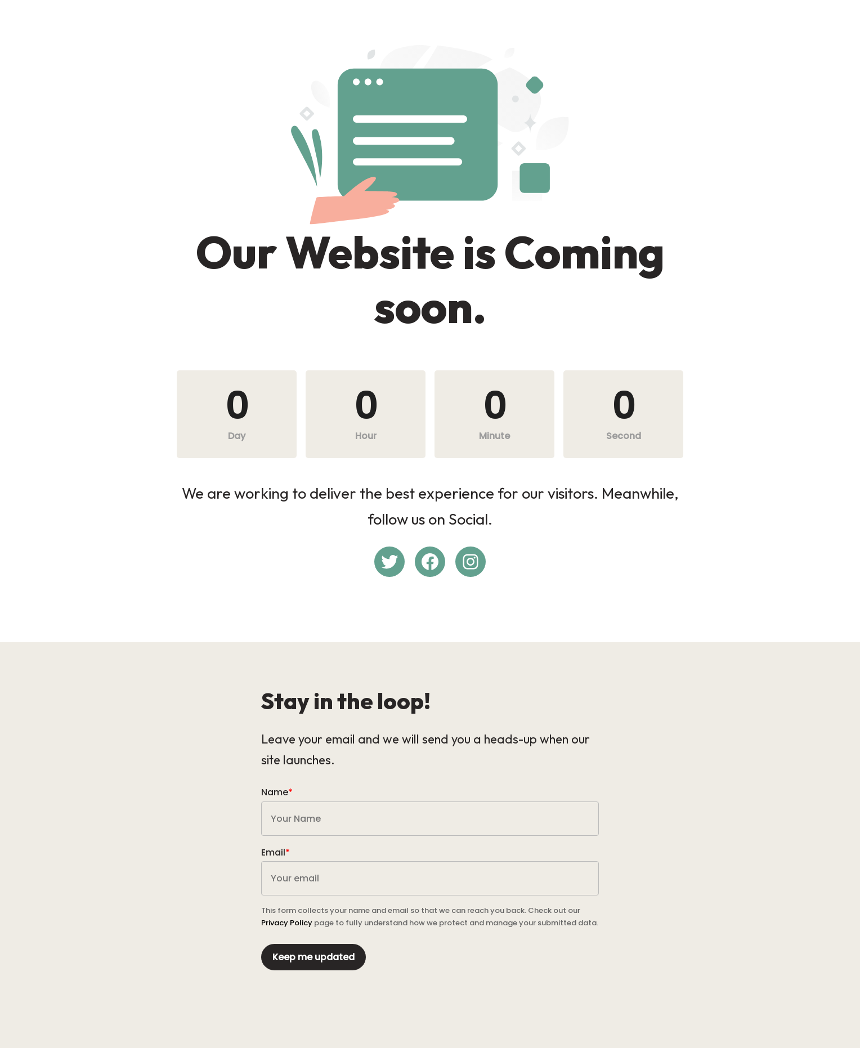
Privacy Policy (286, 922)
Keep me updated (313, 957)
